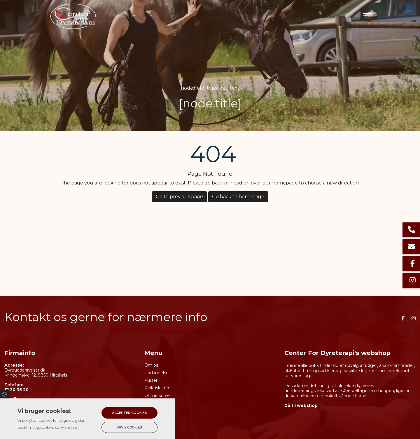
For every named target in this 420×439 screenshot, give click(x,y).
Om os (151, 365)
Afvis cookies (129, 427)
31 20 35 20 (16, 389)
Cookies (5, 394)
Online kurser (157, 395)
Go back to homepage (238, 196)
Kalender (153, 403)
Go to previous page (179, 196)
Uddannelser (157, 373)
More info (69, 427)
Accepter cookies (129, 413)
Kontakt (152, 418)
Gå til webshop (301, 405)
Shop (149, 411)
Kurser (151, 380)
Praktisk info (156, 388)
